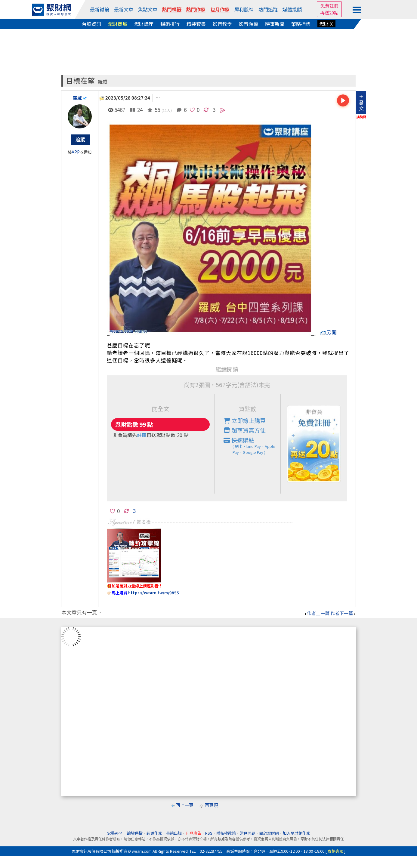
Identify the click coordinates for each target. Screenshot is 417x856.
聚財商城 (117, 23)
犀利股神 (244, 9)
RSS (208, 833)
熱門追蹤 (268, 9)
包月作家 (220, 9)
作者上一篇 (316, 613)
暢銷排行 (170, 23)
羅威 (102, 82)
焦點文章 (147, 9)
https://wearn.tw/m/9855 (153, 593)
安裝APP (115, 833)
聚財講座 (143, 23)
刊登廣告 (193, 833)
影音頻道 (248, 23)
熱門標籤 (171, 9)
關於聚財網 (269, 833)
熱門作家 (195, 9)
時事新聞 (274, 23)
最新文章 (123, 9)
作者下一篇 (343, 613)
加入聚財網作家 (296, 833)
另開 (328, 332)
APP (76, 152)
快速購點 (252, 446)
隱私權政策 (226, 833)
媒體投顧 (292, 9)
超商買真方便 (245, 430)
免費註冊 (329, 5)
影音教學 (222, 23)
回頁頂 (211, 805)
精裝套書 (196, 23)
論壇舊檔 (135, 833)
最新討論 (99, 9)
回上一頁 (184, 805)
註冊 (142, 435)
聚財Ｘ (326, 23)
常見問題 (247, 833)
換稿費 (361, 116)
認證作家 (154, 833)
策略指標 (300, 23)
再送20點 (329, 12)
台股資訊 (91, 23)
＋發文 (361, 102)
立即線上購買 (245, 420)
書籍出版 (174, 833)
